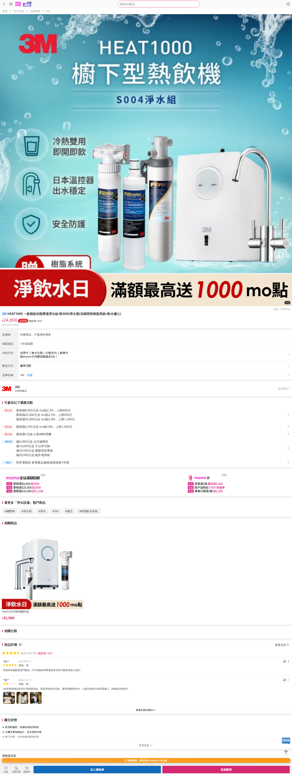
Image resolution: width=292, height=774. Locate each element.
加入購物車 (97, 769)
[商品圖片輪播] (146, 160)
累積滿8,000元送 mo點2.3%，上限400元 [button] (43, 410)
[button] (155, 375)
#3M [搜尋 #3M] (55, 511)
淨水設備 (18, 11)
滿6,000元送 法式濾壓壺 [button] (32, 442)
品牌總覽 (35, 11)
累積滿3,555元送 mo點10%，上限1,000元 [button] (44, 427)
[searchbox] (159, 4)
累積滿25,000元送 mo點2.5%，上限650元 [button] (44, 415)
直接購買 (226, 769)
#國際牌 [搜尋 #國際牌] (10, 511)
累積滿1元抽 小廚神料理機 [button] (33, 434)
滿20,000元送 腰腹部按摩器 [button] (34, 450)
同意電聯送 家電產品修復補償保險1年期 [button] (42, 462)
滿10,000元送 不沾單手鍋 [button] (33, 446)
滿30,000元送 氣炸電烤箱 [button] (33, 455)
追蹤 (30, 375)
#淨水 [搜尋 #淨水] (42, 511)
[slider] (146, 482)
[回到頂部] (286, 752)
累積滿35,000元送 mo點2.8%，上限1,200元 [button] (45, 419)
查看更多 (146, 745)
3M (48, 11)
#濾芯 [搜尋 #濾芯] (69, 511)
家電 (4, 11)
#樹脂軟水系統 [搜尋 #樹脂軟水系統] (88, 511)
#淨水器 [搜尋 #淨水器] (27, 511)
